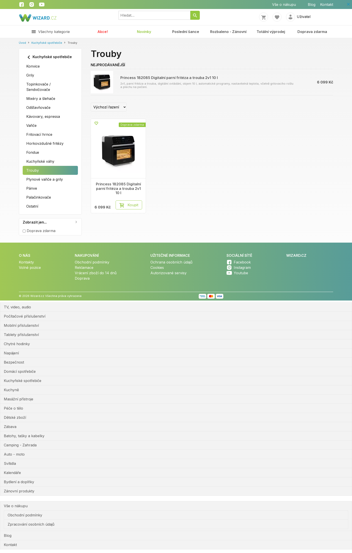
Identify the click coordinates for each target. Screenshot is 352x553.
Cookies (157, 267)
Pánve (31, 188)
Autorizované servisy (168, 273)
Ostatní (32, 206)
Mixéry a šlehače (40, 98)
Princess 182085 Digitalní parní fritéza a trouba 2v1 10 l (169, 77)
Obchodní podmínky (92, 262)
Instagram (242, 267)
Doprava (82, 278)
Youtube (241, 273)
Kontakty (26, 262)
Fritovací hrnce (39, 134)
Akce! (102, 31)
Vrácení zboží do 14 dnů (96, 273)
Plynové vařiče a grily (44, 179)
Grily (30, 75)
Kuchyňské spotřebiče (46, 42)
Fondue (32, 152)
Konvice (33, 66)
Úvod (22, 42)
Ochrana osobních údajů (171, 262)
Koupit (133, 205)
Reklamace (84, 267)
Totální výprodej (271, 31)
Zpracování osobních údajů (31, 524)
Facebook (242, 262)
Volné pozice (30, 267)
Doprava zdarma (312, 31)
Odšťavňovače (38, 107)
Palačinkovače (38, 197)
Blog (311, 4)
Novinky (144, 31)
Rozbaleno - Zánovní (228, 31)
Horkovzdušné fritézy (45, 143)
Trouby (32, 170)
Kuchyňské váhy (40, 161)
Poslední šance (185, 31)
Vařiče (31, 125)
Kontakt (326, 4)
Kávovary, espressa (43, 116)
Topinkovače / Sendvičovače (38, 87)
